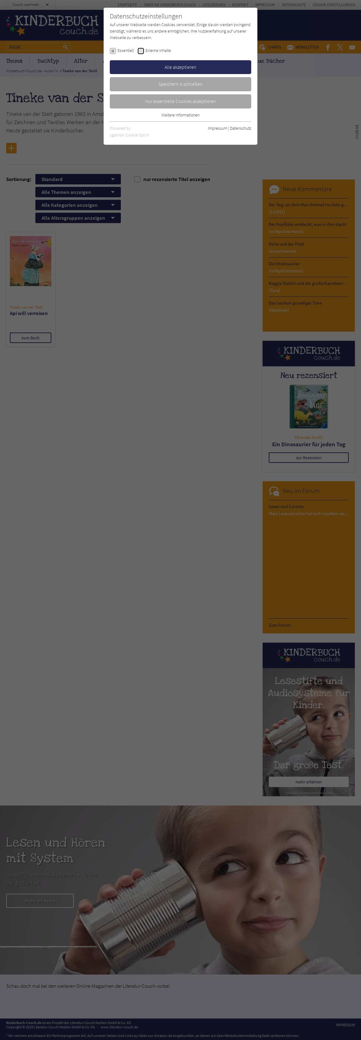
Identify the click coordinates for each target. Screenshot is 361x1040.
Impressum (217, 128)
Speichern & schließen (180, 84)
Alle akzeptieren (180, 67)
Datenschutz (240, 128)
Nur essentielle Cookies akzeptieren (180, 101)
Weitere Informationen (180, 115)
